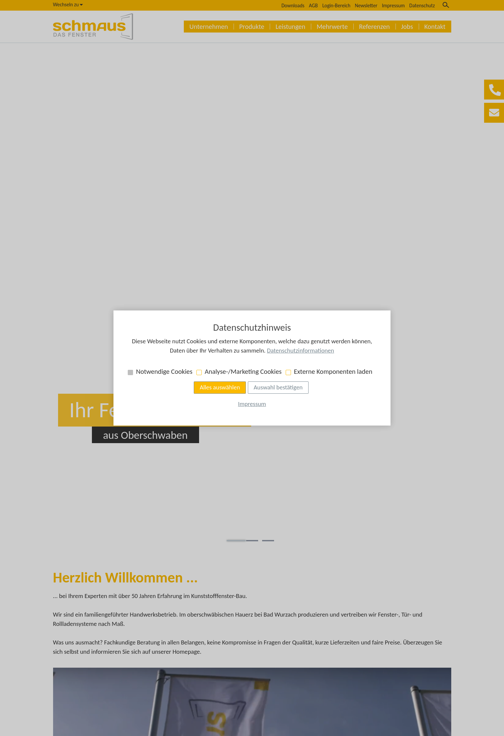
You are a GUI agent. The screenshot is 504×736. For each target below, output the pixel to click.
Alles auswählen (220, 387)
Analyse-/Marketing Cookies (243, 371)
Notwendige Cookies (164, 371)
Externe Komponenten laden (333, 371)
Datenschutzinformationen (300, 350)
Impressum (252, 404)
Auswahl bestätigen (278, 387)
